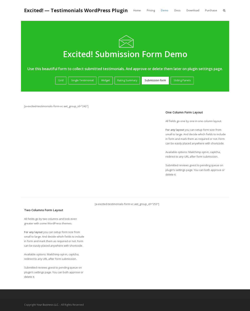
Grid (60, 80)
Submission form (155, 80)
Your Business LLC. (47, 304)
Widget (105, 80)
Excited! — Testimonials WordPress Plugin (76, 10)
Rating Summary (127, 80)
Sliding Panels (182, 80)
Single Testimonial (82, 80)
